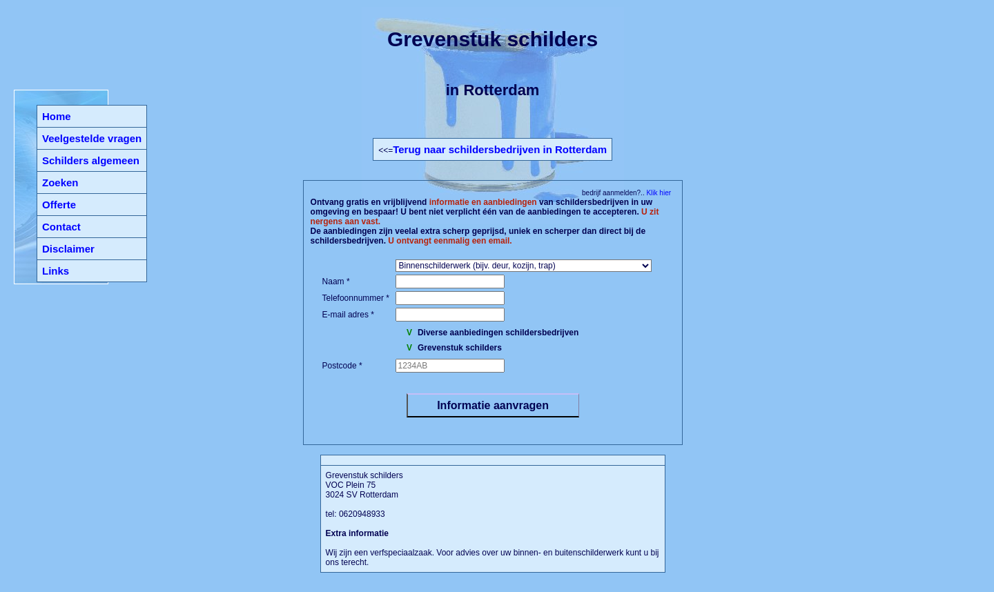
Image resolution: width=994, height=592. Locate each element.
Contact (61, 227)
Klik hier (658, 193)
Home (56, 116)
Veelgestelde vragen (92, 138)
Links (55, 271)
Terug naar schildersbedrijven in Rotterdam (500, 149)
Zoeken (60, 182)
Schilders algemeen (90, 160)
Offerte (59, 204)
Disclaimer (68, 249)
